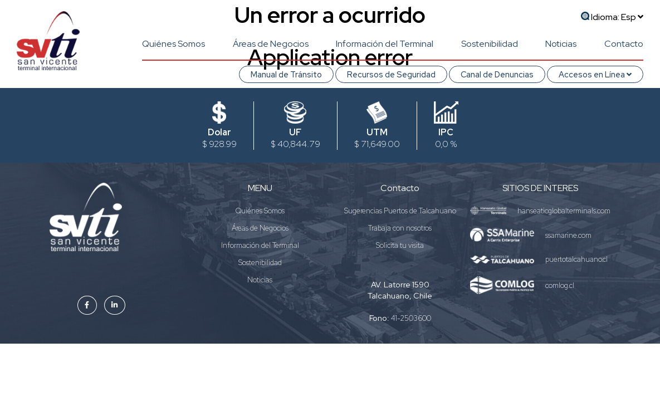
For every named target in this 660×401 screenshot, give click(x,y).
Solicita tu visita (400, 245)
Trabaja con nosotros (400, 228)
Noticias (560, 44)
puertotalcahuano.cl (576, 259)
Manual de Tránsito (286, 74)
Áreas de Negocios (271, 44)
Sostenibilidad (489, 44)
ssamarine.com (568, 235)
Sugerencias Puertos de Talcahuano (400, 211)
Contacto (623, 44)
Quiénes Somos (173, 44)
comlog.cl (559, 285)
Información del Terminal (384, 44)
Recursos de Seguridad (391, 74)
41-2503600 (411, 318)
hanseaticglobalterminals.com (563, 211)
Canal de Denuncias (497, 74)
